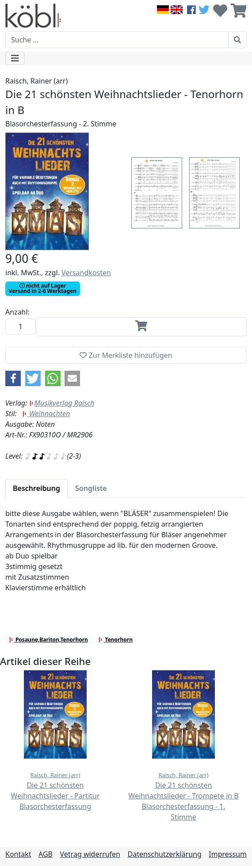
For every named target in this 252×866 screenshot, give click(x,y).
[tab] (36, 488)
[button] (13, 378)
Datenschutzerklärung (164, 854)
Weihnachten (46, 413)
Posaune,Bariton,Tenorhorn (48, 639)
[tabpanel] (126, 556)
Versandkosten (86, 272)
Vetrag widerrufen (90, 854)
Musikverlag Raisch (62, 403)
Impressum (228, 854)
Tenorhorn (115, 639)
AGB (45, 854)
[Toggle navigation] (15, 58)
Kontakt (18, 854)
